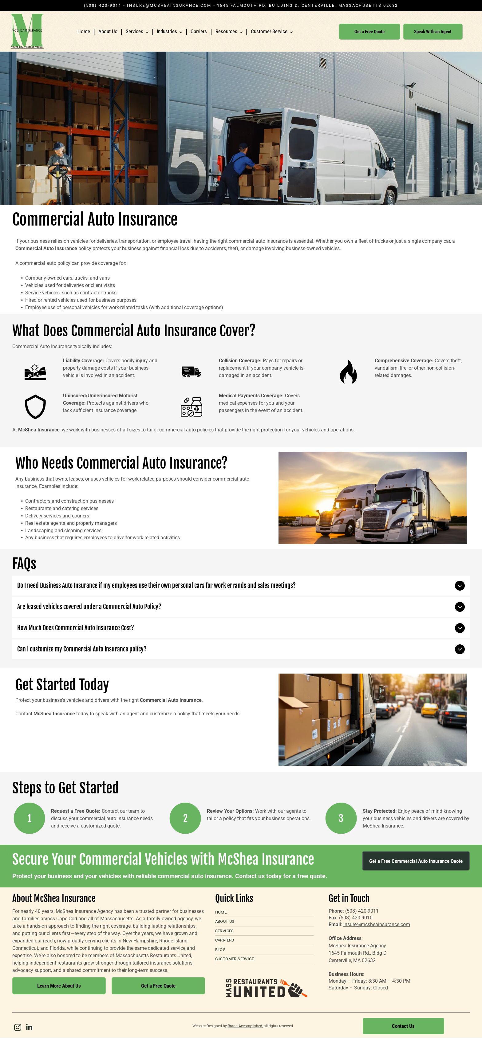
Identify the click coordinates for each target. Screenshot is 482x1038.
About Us (107, 31)
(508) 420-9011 (362, 911)
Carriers (199, 31)
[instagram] (17, 1028)
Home (83, 31)
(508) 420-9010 (356, 918)
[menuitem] (264, 912)
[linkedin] (29, 1028)
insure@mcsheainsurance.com (169, 5)
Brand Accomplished (245, 1026)
